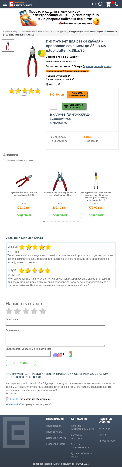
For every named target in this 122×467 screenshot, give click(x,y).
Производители (107, 440)
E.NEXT (14, 399)
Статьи (102, 434)
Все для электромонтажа (24, 32)
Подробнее (24, 215)
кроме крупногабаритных (97, 66)
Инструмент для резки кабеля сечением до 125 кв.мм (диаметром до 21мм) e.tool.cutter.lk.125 (96, 196)
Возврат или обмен (56, 444)
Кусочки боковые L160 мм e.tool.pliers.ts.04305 (24, 193)
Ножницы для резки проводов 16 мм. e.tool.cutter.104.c (60, 193)
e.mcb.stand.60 (13, 404)
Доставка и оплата (56, 438)
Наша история (53, 425)
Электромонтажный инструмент (52, 32)
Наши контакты (54, 432)
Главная (6, 32)
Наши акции (105, 428)
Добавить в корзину (76, 106)
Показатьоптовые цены (77, 94)
